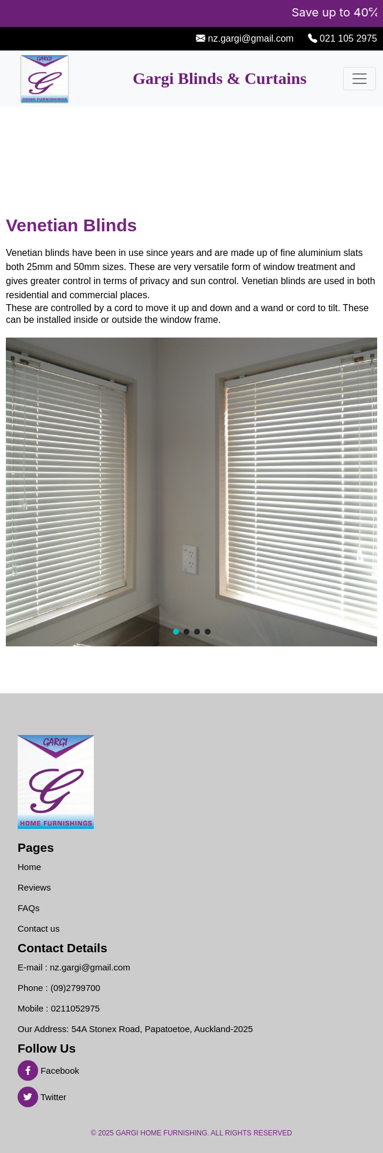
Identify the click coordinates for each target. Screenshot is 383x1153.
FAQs (29, 908)
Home (29, 867)
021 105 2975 (347, 38)
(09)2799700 (75, 988)
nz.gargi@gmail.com (249, 38)
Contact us (39, 928)
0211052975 (75, 1008)
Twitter (42, 1097)
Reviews (34, 887)
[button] (176, 632)
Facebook (48, 1071)
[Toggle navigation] (359, 78)
